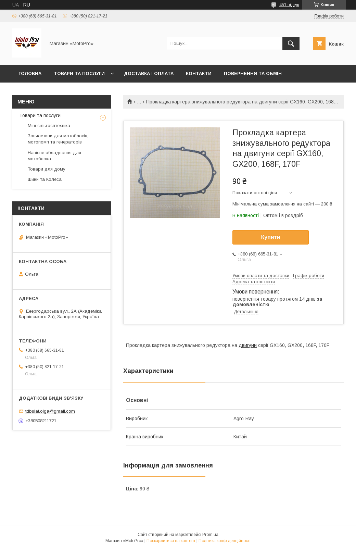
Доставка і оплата (149, 73)
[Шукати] (291, 43)
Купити (270, 237)
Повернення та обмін (253, 73)
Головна (29, 73)
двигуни (248, 345)
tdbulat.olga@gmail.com (50, 411)
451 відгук (289, 4)
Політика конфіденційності (225, 540)
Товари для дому (46, 169)
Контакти (199, 73)
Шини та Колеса (45, 179)
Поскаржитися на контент (171, 540)
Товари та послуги (79, 73)
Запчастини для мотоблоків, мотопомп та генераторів (58, 139)
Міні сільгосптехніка (49, 125)
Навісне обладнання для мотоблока (54, 155)
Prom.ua (210, 534)
